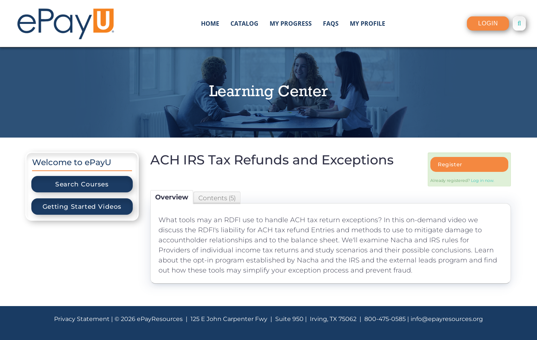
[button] (519, 23)
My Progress (291, 23)
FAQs (331, 23)
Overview (171, 197)
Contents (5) (217, 198)
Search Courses (82, 184)
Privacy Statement (82, 318)
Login (488, 23)
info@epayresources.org (447, 318)
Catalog (244, 23)
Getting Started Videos (82, 206)
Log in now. (482, 180)
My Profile (367, 23)
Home (210, 23)
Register (450, 164)
